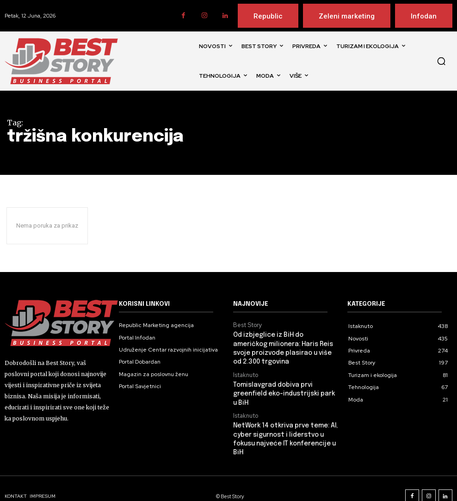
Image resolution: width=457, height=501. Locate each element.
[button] (441, 61)
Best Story (246, 325)
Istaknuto (245, 372)
